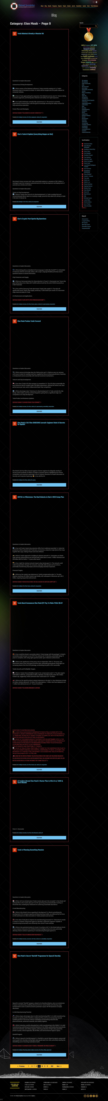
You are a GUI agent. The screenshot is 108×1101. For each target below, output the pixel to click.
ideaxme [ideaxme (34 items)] (82, 58)
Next (58, 1066)
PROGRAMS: (83, 1087)
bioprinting (84, 114)
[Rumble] (97, 1096)
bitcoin (83, 117)
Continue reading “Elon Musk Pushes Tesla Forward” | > (27, 402)
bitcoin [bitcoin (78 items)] (90, 51)
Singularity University (87, 89)
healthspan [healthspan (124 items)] (91, 56)
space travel (49, 1050)
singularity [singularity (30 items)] (95, 66)
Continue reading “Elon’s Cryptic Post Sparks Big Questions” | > (29, 300)
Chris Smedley (19, 117)
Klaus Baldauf (87, 174)
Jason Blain (87, 200)
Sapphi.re (33, 1096)
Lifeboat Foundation (19, 1096)
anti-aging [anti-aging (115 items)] (94, 45)
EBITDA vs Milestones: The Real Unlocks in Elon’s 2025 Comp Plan (40, 497)
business (25, 117)
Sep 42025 (15, 782)
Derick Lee (86, 180)
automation (85, 105)
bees (83, 106)
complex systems (86, 124)
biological (84, 111)
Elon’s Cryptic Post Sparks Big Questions (31, 218)
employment (33, 117)
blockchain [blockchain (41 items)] (94, 51)
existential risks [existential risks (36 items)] (84, 54)
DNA (83, 85)
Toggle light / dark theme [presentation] (97, 2)
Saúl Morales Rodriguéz (87, 146)
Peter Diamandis (35, 833)
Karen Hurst (87, 163)
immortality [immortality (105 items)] (87, 58)
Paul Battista (87, 157)
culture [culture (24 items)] (94, 52)
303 (52, 1066)
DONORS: (64, 1085)
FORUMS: (64, 1089)
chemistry (84, 121)
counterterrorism (86, 129)
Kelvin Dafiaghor (20, 202)
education (25, 833)
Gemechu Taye (88, 159)
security (33, 480)
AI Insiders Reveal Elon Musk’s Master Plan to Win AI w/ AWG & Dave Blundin (40, 782)
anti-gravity (85, 97)
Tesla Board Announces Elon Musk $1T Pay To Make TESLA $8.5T (40, 603)
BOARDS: (83, 1085)
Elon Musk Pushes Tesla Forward (29, 321)
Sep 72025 (15, 497)
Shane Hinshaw (88, 184)
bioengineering (85, 109)
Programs (54, 6)
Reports (60, 6)
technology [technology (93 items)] (93, 68)
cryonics (84, 130)
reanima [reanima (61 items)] (87, 64)
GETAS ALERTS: (84, 1083)
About (42, 6)
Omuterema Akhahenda (87, 171)
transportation (44, 117)
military (44, 1050)
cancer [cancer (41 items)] (86, 52)
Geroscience (85, 219)
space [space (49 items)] (83, 67)
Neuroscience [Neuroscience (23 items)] (95, 62)
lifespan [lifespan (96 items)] (83, 62)
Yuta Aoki (86, 178)
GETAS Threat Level (15, 1085)
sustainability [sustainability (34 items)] (87, 68)
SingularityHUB (86, 228)
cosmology (85, 127)
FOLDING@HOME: (66, 1087)
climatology (85, 123)
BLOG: (45, 1085)
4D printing (85, 82)
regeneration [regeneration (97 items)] (84, 66)
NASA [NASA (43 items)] (93, 62)
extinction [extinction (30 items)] (88, 54)
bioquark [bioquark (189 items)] (86, 49)
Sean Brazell (87, 190)
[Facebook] (85, 1096)
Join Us (73, 6)
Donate (69, 6)
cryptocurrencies (86, 132)
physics (36, 304)
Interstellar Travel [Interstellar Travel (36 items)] (94, 58)
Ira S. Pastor (87, 204)
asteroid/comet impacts (88, 100)
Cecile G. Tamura (88, 176)
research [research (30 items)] (90, 66)
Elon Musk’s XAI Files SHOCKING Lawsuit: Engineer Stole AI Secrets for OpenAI (41, 423)
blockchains (85, 118)
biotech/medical (31, 1050)
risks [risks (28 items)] (92, 66)
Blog (46, 6)
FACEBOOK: (28, 1083)
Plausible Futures (86, 226)
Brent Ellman (87, 194)
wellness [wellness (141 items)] (92, 70)
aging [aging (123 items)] (83, 45)
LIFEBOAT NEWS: (47, 1083)
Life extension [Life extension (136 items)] (92, 60)
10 (42, 1066)
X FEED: (27, 1085)
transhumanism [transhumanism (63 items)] (86, 69)
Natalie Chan (87, 188)
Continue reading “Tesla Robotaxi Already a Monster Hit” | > (28, 113)
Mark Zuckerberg (86, 92)
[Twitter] (88, 1096)
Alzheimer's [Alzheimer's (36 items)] (88, 45)
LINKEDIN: (64, 1083)
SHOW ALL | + (84, 208)
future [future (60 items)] (92, 54)
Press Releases (94, 6)
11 (44, 1066)
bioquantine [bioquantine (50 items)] (92, 47)
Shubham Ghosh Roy (89, 149)
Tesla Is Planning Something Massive (30, 849)
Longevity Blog (86, 221)
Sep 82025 (15, 423)
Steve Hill (86, 192)
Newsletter (79, 6)
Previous (22, 1066)
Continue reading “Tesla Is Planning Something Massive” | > (28, 935)
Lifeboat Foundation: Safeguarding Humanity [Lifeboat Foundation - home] (22, 6)
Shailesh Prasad (88, 155)
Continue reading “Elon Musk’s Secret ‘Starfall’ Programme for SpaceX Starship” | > (34, 1046)
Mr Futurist (85, 222)
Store (88, 6)
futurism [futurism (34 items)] (95, 54)
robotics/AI (39, 117)
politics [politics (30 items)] (84, 64)
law (35, 765)
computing (84, 126)
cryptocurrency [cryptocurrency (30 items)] (90, 52)
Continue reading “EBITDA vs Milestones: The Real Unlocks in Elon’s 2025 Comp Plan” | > (35, 582)
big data (84, 108)
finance (32, 304)
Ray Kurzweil (85, 86)
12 (47, 1066)
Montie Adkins (87, 202)
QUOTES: (82, 1089)
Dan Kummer (87, 168)
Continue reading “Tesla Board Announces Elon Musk (39, 720)
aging (83, 94)
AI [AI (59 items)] (85, 45)
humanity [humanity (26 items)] (96, 56)
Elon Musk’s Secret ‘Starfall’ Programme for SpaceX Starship (39, 956)
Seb (85, 196)
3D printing (25, 1050)
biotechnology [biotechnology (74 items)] (85, 51)
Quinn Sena (87, 151)
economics (29, 939)
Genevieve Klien (88, 143)
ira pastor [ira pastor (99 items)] (84, 60)
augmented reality (86, 103)
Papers (64, 6)
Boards (49, 6)
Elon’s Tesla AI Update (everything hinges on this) (35, 134)
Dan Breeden (87, 153)
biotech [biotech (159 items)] (92, 49)
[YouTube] (94, 1096)
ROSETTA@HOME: (29, 1089)
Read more (39, 122)
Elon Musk (29, 117)
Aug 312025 (14, 956)
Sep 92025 (15, 33)
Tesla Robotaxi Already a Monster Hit (30, 33)
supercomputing (46, 304)
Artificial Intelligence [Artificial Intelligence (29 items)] (86, 47)
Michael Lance (88, 198)
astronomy (84, 102)
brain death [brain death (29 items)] (83, 52)
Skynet (83, 91)
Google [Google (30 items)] (82, 56)
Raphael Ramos (88, 186)
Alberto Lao (87, 182)
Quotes (84, 6)
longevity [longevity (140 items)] (88, 62)
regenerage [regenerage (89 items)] (92, 64)
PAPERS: (45, 1089)
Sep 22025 (15, 850)
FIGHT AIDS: (28, 1087)
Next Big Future (86, 224)
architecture (85, 98)
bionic (83, 112)
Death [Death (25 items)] (96, 52)
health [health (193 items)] (85, 56)
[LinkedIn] (91, 1096)
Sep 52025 (15, 603)
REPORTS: (46, 1087)
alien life (84, 95)
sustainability (45, 407)
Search (96, 26)
